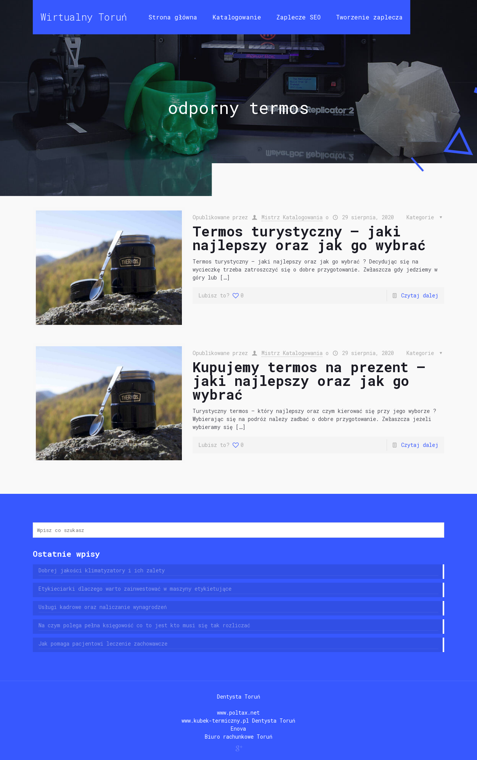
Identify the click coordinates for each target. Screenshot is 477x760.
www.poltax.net (238, 712)
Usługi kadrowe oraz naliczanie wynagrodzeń (103, 607)
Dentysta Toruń (238, 696)
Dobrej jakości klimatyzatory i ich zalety (102, 570)
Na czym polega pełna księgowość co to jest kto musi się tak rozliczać (144, 625)
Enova (238, 728)
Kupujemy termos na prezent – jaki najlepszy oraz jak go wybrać (309, 380)
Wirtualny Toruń (83, 17)
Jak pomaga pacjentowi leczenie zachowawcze (103, 643)
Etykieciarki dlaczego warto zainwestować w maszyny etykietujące (135, 588)
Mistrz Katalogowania (292, 217)
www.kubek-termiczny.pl (215, 720)
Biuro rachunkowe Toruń (238, 736)
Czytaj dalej (419, 295)
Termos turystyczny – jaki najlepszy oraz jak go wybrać (309, 238)
